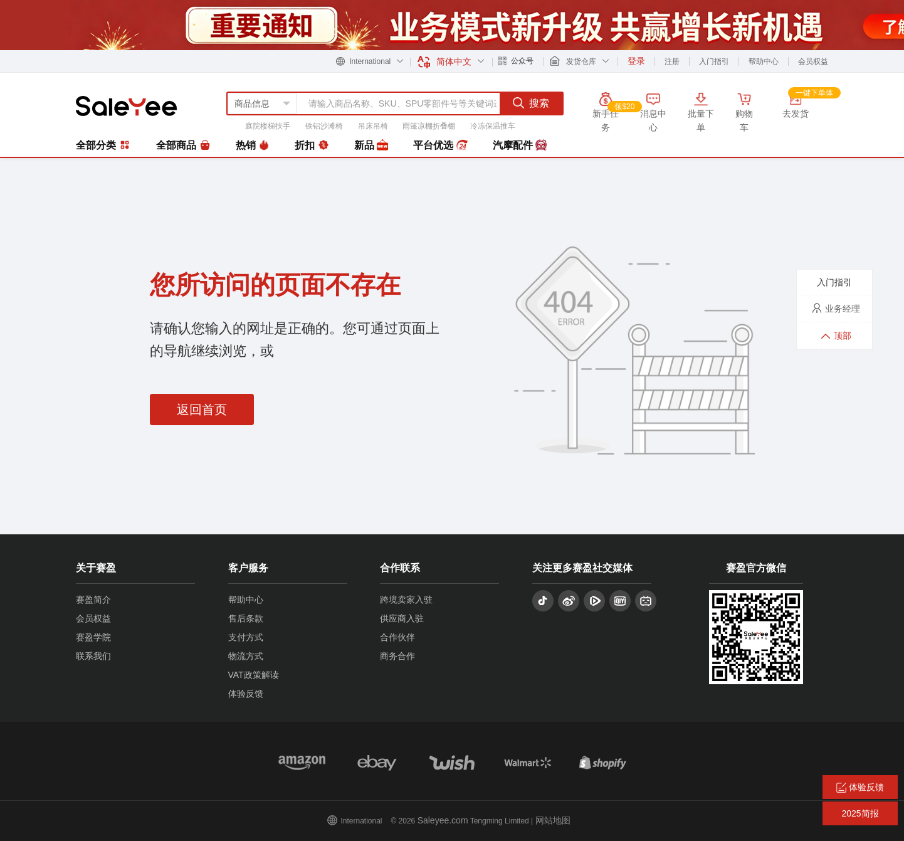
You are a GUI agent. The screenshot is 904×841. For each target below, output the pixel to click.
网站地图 (552, 820)
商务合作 (397, 656)
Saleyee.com (443, 820)
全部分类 (103, 145)
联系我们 (93, 656)
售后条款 (245, 618)
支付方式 (245, 637)
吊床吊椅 (373, 126)
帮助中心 (764, 61)
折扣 (311, 145)
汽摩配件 (520, 145)
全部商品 (183, 145)
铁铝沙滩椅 (324, 126)
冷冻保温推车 (492, 126)
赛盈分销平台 (126, 106)
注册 (672, 61)
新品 (371, 145)
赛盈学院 (93, 637)
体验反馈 (245, 694)
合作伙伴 (397, 637)
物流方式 (245, 656)
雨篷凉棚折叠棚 (428, 126)
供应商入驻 (402, 618)
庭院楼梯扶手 (267, 126)
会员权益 (813, 61)
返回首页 (202, 409)
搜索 (531, 102)
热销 (253, 145)
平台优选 (440, 145)
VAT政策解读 (253, 675)
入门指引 (714, 61)
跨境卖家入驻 (406, 600)
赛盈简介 (93, 600)
